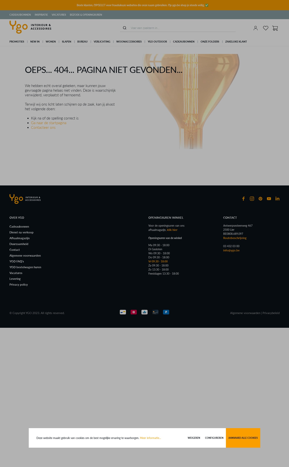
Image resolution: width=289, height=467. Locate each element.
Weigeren (194, 437)
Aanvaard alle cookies (243, 437)
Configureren (214, 437)
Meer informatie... (150, 438)
